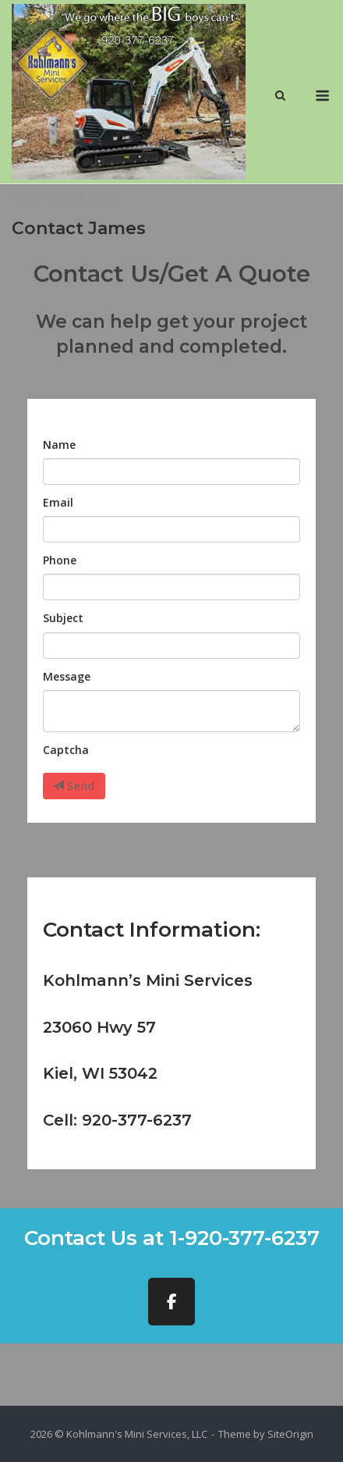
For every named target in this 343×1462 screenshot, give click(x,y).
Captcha (66, 749)
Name (59, 444)
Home (26, 197)
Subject (63, 617)
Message (66, 676)
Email (58, 502)
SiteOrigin (290, 1434)
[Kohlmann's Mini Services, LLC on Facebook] (171, 1302)
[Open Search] (280, 97)
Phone (59, 560)
